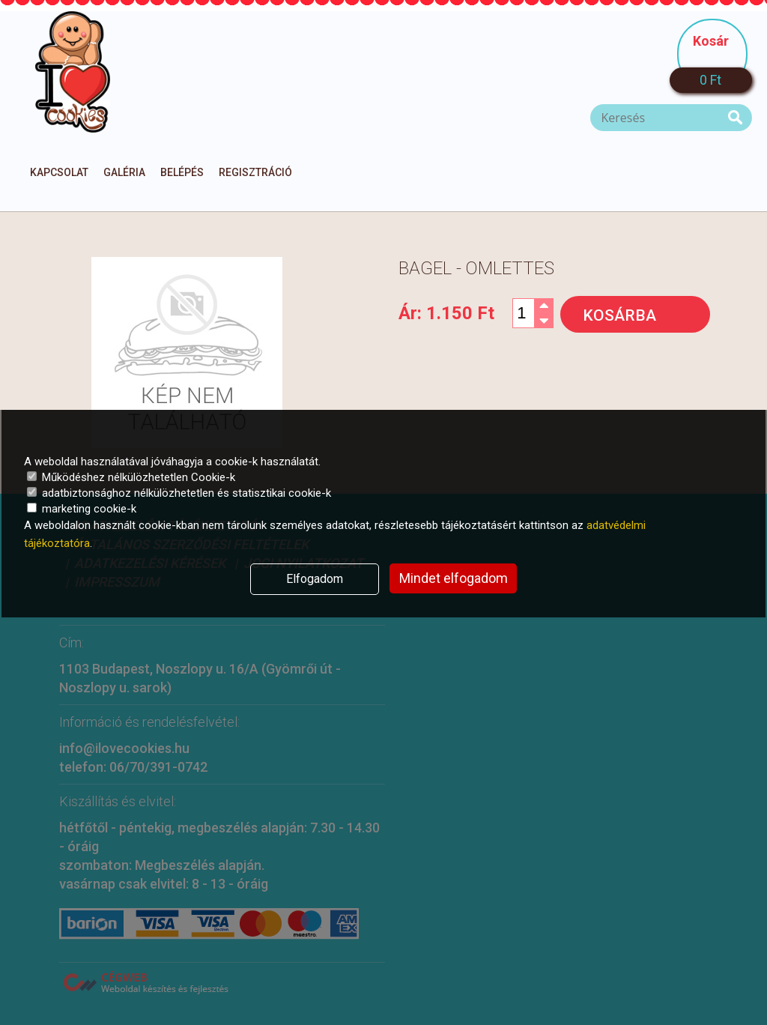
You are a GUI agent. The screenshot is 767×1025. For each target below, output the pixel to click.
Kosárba (619, 315)
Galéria (124, 172)
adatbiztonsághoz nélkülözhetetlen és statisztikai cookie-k (179, 493)
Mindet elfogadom (453, 578)
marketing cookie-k (81, 508)
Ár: (446, 313)
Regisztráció (255, 172)
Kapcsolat (59, 172)
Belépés (182, 172)
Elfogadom (314, 579)
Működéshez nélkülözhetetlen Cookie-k (131, 477)
